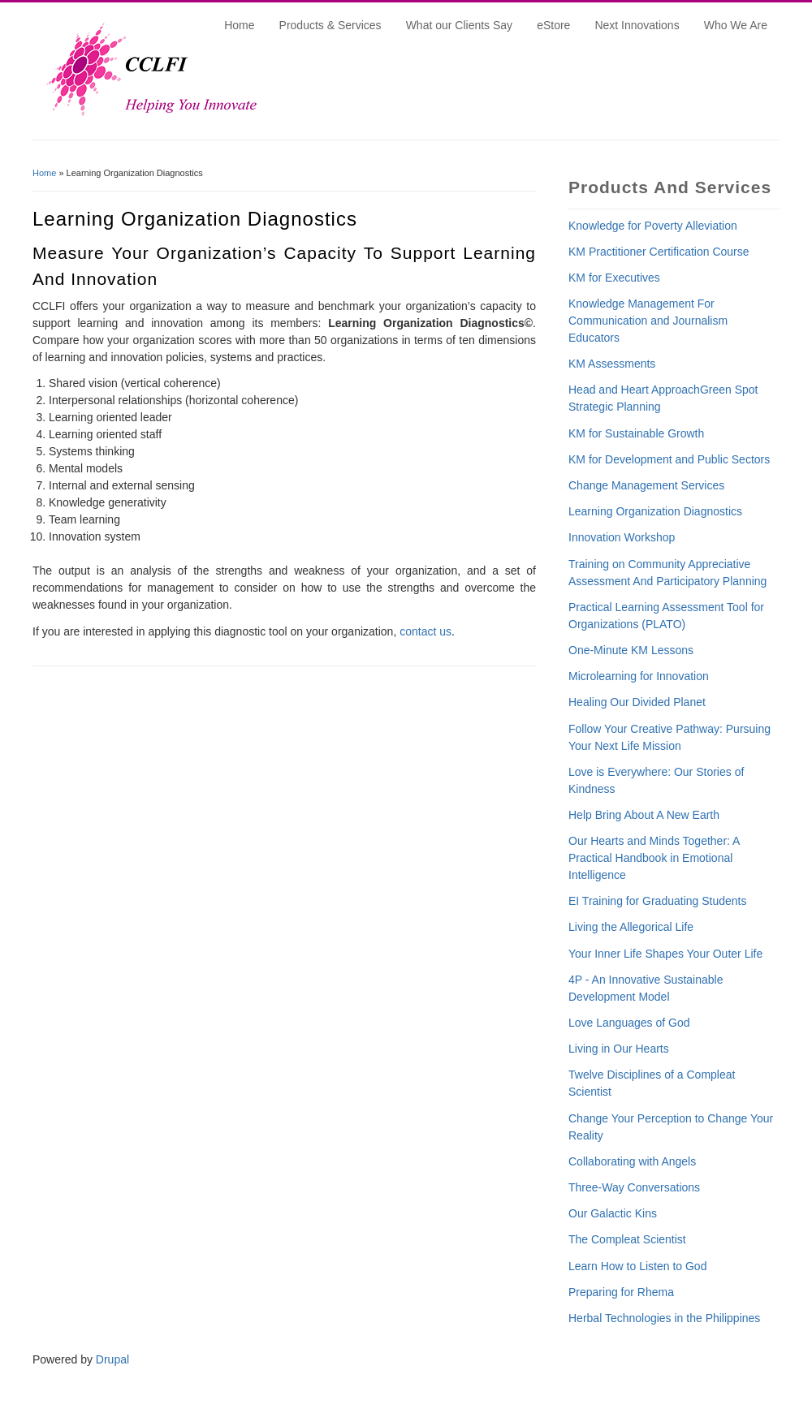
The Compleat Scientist (627, 1239)
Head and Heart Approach (634, 389)
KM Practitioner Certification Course (658, 251)
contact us (425, 631)
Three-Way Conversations (634, 1187)
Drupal (112, 1359)
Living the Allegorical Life (630, 926)
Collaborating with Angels (632, 1161)
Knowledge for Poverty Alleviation (652, 225)
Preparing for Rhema (621, 1292)
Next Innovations (636, 25)
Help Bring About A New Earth (643, 814)
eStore (553, 25)
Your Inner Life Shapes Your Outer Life (665, 953)
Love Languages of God (628, 1022)
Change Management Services (646, 485)
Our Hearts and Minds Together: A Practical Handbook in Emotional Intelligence (654, 857)
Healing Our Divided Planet (637, 702)
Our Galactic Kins (612, 1213)
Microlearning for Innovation (638, 676)
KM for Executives (614, 277)
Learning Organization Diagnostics (655, 511)
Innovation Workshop (621, 537)
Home (239, 25)
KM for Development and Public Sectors (669, 459)
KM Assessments (611, 363)
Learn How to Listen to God (637, 1266)
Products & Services (330, 25)
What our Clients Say (459, 25)
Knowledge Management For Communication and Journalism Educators (648, 320)
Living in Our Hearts (618, 1048)
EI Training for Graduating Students (657, 900)
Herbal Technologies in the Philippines (664, 1318)
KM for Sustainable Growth (636, 433)
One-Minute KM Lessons (630, 650)
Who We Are (735, 25)
